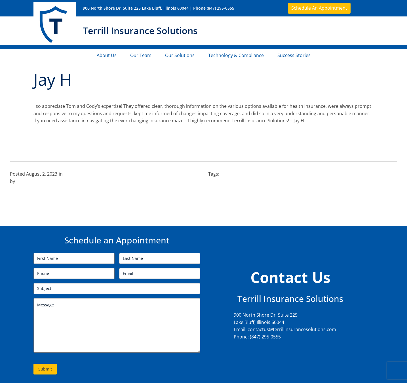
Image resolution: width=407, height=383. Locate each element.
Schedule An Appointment (319, 8)
